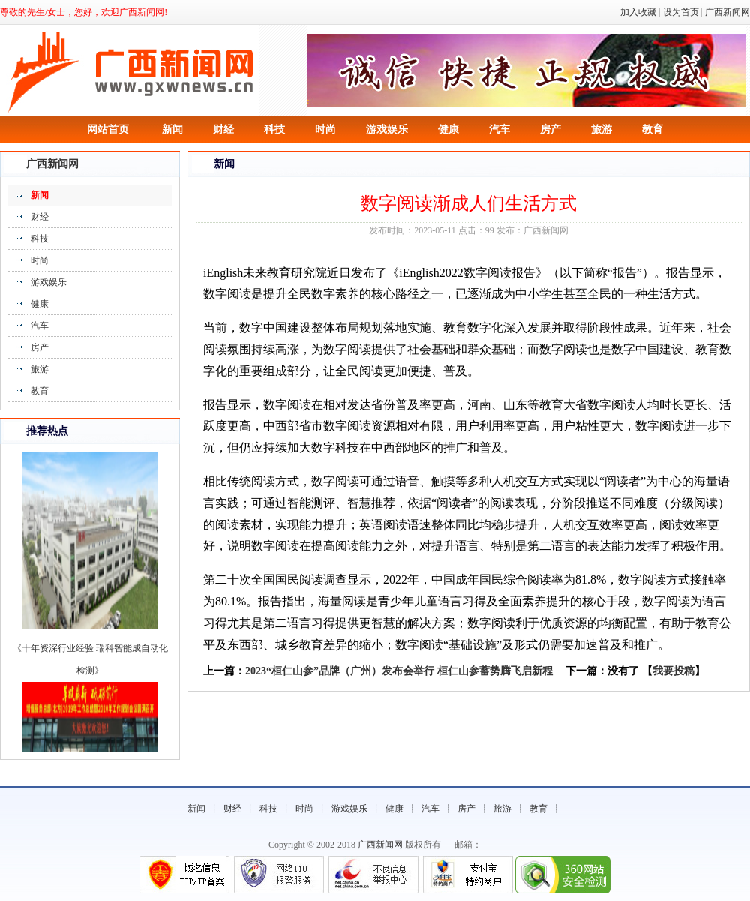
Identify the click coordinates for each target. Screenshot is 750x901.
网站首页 (108, 129)
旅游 (601, 129)
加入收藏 (638, 12)
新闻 (172, 129)
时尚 (325, 129)
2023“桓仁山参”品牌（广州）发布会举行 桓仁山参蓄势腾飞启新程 (399, 671)
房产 (550, 129)
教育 (652, 129)
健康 (448, 129)
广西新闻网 (727, 12)
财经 (223, 129)
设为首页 (681, 12)
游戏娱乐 (387, 129)
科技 (274, 129)
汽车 (499, 129)
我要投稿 (673, 671)
